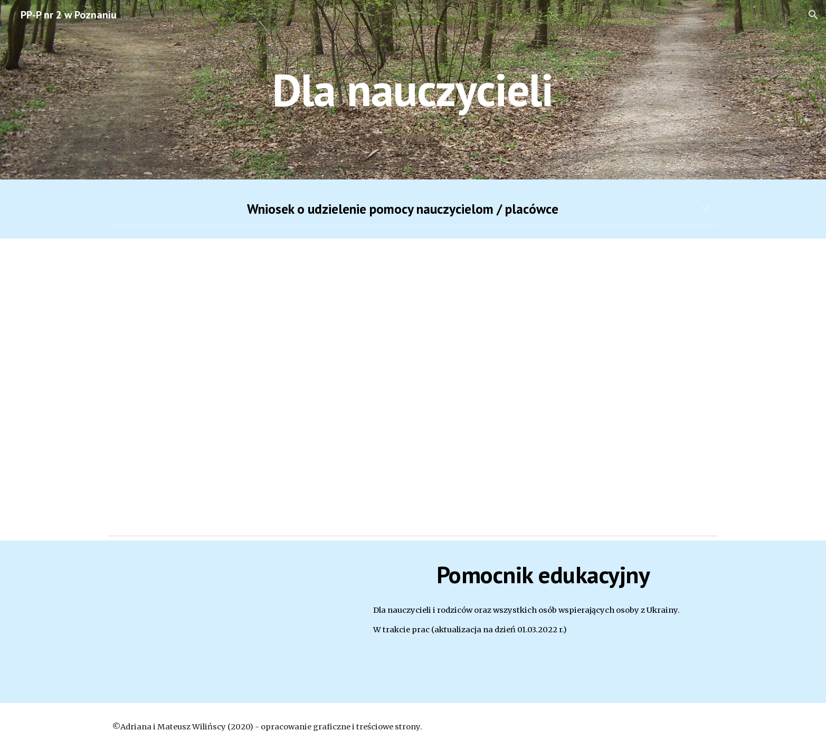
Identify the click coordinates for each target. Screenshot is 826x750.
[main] (413, 89)
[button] (813, 14)
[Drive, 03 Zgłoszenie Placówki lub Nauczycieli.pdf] (412, 384)
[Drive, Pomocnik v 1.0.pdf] (230, 622)
